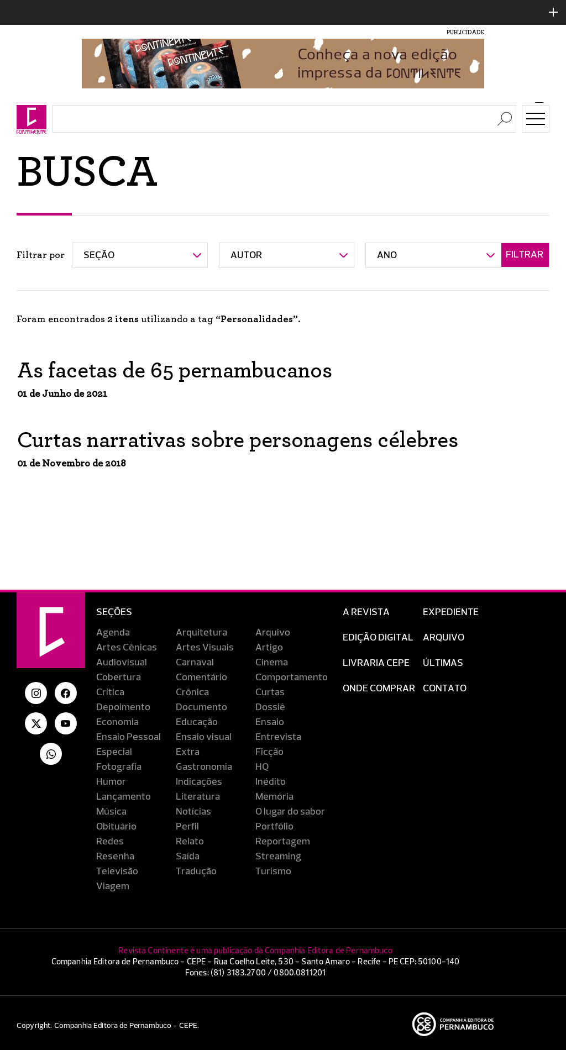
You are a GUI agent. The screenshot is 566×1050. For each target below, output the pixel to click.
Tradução (196, 871)
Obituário (116, 827)
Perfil (187, 827)
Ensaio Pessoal (128, 737)
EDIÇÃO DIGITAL (378, 638)
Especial (114, 752)
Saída (188, 857)
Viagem (112, 886)
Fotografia (119, 767)
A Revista (366, 612)
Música (111, 812)
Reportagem (282, 842)
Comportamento (291, 678)
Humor (111, 782)
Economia (117, 722)
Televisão (117, 871)
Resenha (115, 857)
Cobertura (118, 678)
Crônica (192, 692)
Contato (445, 689)
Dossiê (270, 707)
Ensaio (269, 722)
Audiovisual (121, 663)
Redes (110, 842)
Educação (197, 722)
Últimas (443, 663)
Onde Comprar (379, 689)
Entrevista (278, 737)
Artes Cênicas (126, 648)
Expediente (451, 612)
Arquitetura (201, 633)
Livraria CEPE (376, 663)
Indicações (199, 782)
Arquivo (272, 633)
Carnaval (195, 663)
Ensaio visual (204, 737)
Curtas (270, 692)
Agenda (113, 633)
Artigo (269, 648)
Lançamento (123, 797)
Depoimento (123, 707)
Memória (274, 797)
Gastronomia (204, 767)
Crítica (110, 692)
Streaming (278, 857)
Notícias (193, 812)
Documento (201, 707)
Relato (190, 842)
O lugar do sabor (290, 812)
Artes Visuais (205, 648)
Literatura (198, 797)
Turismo (273, 871)
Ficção (269, 752)
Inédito (270, 782)
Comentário (201, 678)
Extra (188, 752)
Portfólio (274, 827)
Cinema (271, 663)
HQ (262, 767)
